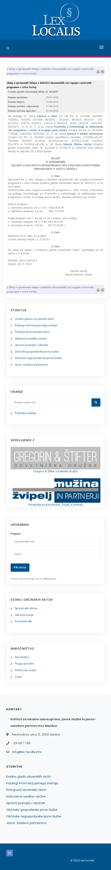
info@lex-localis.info (26, 752)
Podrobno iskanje (25, 413)
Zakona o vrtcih (47, 116)
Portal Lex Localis (26, 670)
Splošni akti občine (26, 608)
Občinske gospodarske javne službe (37, 352)
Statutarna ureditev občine (30, 339)
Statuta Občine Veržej (77, 144)
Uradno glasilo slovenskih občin (34, 319)
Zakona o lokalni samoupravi (85, 133)
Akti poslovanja (24, 615)
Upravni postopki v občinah (31, 345)
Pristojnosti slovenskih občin (32, 332)
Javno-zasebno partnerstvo (31, 365)
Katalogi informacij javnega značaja (36, 325)
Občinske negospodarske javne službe (38, 358)
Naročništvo (22, 657)
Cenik (18, 677)
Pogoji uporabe (24, 664)
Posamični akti (23, 621)
